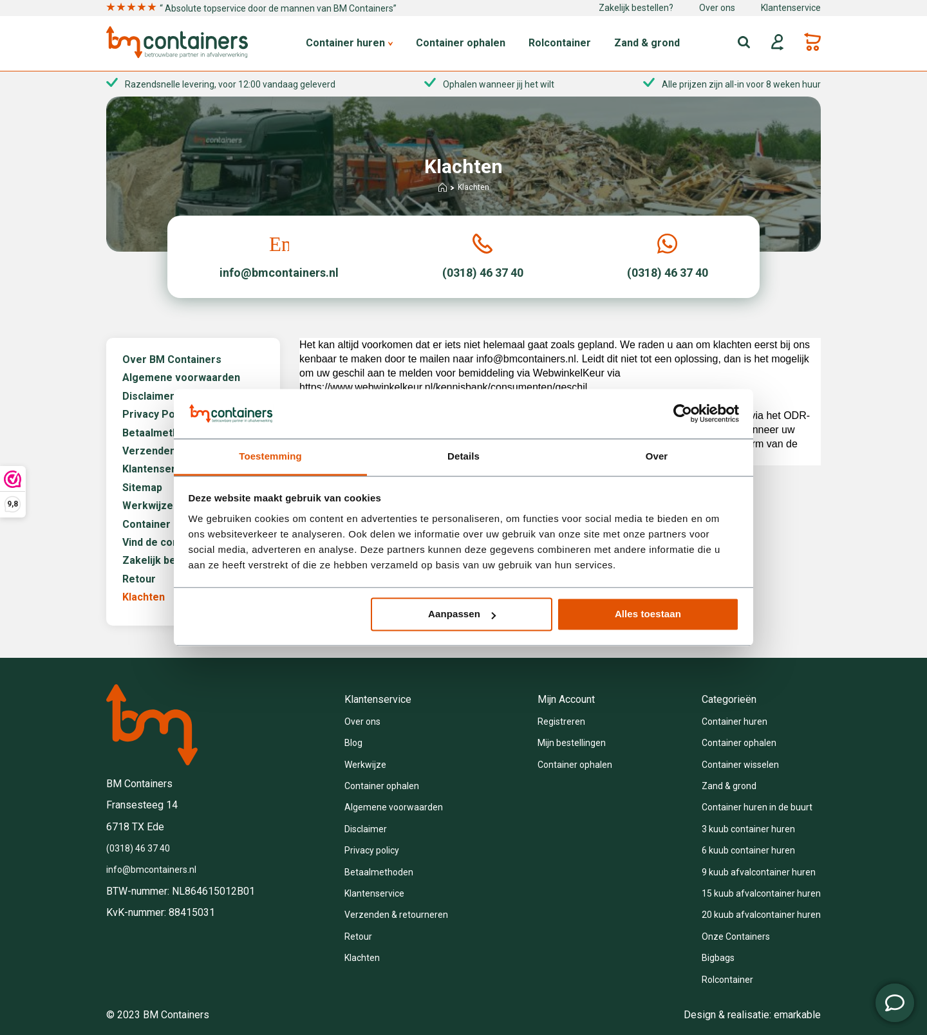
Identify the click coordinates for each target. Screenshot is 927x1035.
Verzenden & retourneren (396, 914)
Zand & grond (647, 43)
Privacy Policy (156, 414)
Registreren (561, 721)
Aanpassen (462, 614)
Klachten (143, 597)
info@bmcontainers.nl (151, 869)
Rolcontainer (560, 43)
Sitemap (142, 488)
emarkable (797, 1015)
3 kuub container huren (748, 829)
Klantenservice (791, 8)
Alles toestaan (648, 614)
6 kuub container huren (748, 850)
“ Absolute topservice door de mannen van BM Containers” (251, 8)
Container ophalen (460, 43)
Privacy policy (371, 850)
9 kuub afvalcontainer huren (759, 872)
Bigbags (718, 958)
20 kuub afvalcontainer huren (761, 914)
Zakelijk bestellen (165, 560)
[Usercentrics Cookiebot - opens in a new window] (682, 414)
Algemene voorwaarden (181, 378)
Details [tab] (463, 456)
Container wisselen (740, 765)
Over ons (717, 8)
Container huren (349, 43)
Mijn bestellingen (572, 743)
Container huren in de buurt (757, 807)
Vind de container (164, 542)
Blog (353, 743)
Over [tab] (657, 456)
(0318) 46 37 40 (138, 848)
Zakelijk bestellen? (636, 8)
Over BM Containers (171, 360)
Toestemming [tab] (270, 456)
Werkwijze (147, 506)
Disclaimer (148, 396)
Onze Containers (736, 936)
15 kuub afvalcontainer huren (761, 893)
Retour (139, 579)
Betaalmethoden (162, 433)
